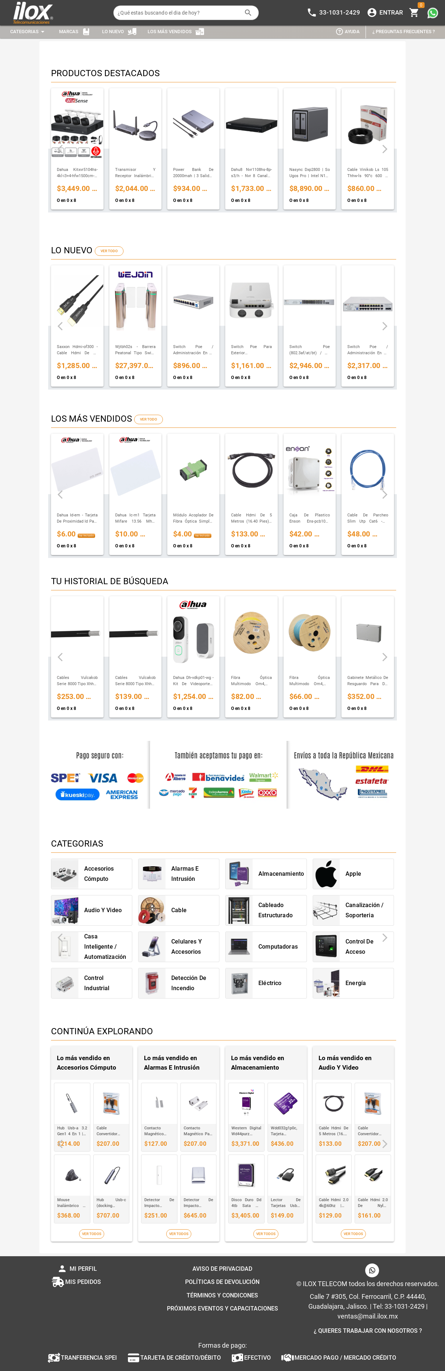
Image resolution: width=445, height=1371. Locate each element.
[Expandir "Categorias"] (28, 32)
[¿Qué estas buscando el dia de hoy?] (179, 12)
